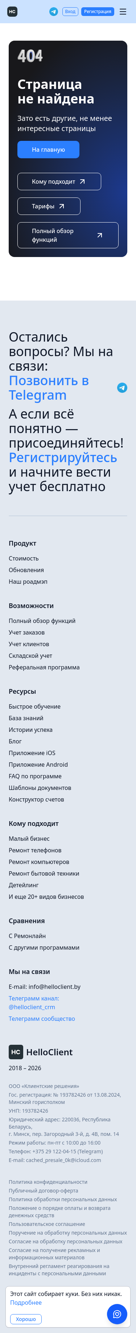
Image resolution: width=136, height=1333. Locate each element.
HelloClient (41, 1052)
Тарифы (49, 206)
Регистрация (97, 11)
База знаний (26, 718)
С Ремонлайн (27, 936)
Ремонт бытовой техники (44, 873)
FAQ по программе (35, 776)
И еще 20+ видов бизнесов (46, 897)
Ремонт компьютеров (39, 862)
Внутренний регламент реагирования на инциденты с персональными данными (59, 1270)
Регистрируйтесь (63, 457)
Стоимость (24, 558)
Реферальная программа (44, 667)
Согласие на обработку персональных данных (65, 1241)
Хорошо (26, 1319)
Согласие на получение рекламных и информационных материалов (54, 1254)
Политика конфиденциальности (48, 1181)
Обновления (26, 570)
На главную (48, 150)
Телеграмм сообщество (42, 1019)
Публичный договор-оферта (43, 1190)
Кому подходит (59, 181)
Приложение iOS (32, 753)
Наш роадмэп (28, 582)
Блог (15, 741)
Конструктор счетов (36, 799)
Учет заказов (27, 632)
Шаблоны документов (40, 788)
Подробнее (26, 1302)
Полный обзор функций (68, 235)
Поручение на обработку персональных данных (68, 1232)
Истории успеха (31, 730)
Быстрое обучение (35, 706)
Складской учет (30, 656)
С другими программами (44, 947)
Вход (70, 11)
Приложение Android (38, 765)
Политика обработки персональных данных (63, 1199)
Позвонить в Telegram (68, 387)
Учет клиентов (29, 644)
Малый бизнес (29, 839)
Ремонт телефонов (35, 850)
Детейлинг (24, 885)
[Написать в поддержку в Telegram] (117, 1314)
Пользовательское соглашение (47, 1223)
